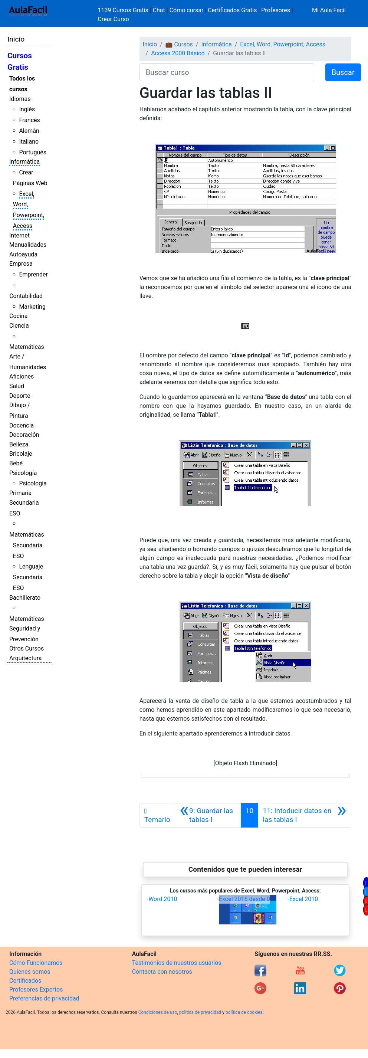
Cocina (18, 316)
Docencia (21, 425)
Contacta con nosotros (162, 971)
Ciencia (19, 325)
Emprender (33, 274)
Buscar (343, 72)
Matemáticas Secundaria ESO (26, 545)
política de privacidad (200, 1012)
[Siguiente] (304, 815)
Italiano (29, 141)
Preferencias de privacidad (44, 998)
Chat (159, 10)
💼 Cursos (179, 44)
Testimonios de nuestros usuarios (176, 962)
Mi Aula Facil (329, 10)
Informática (24, 161)
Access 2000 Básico (177, 53)
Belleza (18, 444)
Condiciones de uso (157, 1012)
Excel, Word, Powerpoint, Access (282, 44)
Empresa (21, 263)
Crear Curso (113, 19)
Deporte (19, 395)
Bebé (16, 463)
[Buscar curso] (226, 72)
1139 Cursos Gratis (124, 10)
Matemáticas (26, 346)
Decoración (24, 434)
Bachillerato (24, 597)
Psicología (23, 472)
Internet (19, 235)
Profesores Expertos (36, 989)
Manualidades (27, 244)
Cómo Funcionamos (35, 962)
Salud (16, 386)
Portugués (32, 152)
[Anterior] (208, 815)
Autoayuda (23, 254)
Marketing (32, 306)
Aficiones (21, 376)
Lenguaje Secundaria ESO (28, 577)
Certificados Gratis (232, 10)
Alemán (29, 130)
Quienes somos (29, 971)
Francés (29, 120)
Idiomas (19, 98)
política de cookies (244, 1012)
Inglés (27, 109)
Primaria (20, 493)
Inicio (15, 39)
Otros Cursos (26, 648)
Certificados (25, 980)
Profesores (275, 10)
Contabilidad (26, 295)
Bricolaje (20, 453)
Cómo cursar (187, 10)
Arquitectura (25, 658)
